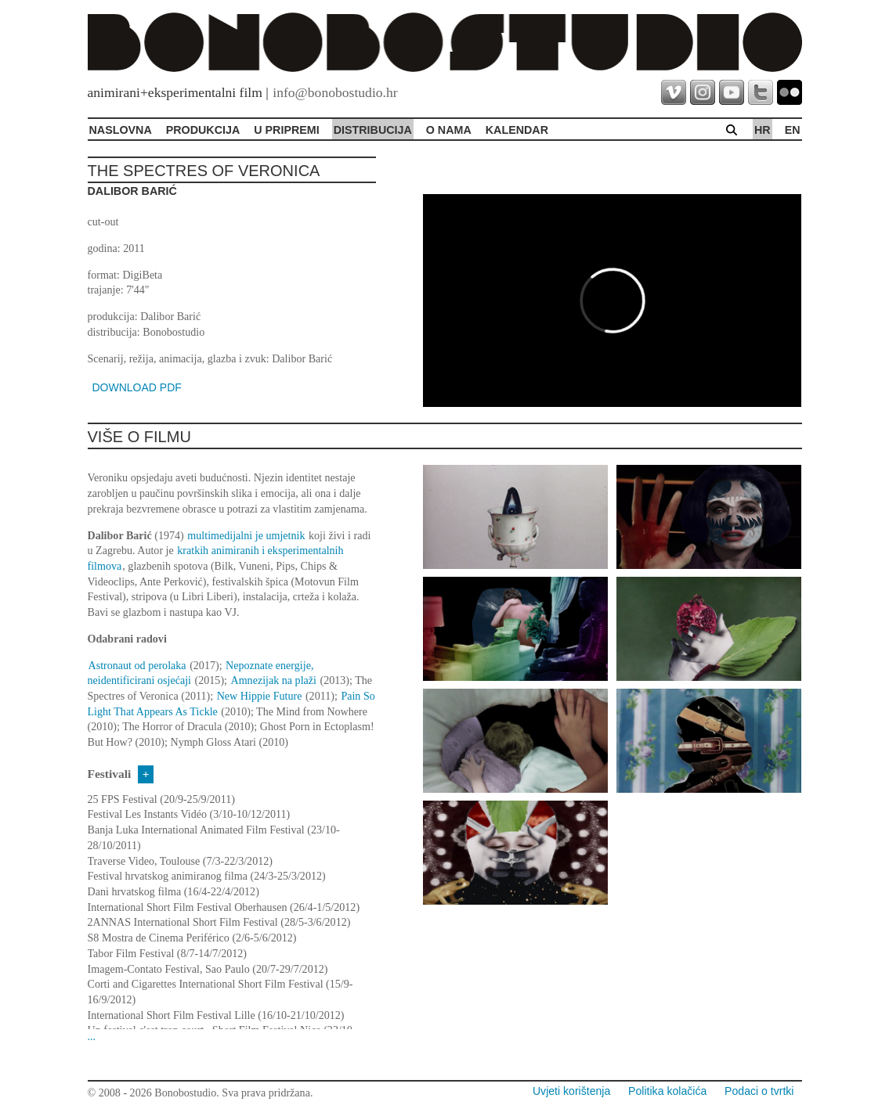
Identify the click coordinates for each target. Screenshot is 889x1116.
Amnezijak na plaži (273, 680)
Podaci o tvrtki (759, 1091)
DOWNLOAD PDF (137, 387)
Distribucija (373, 130)
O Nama (449, 130)
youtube (731, 92)
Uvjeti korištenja (571, 1091)
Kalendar (517, 130)
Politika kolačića (667, 1091)
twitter (760, 92)
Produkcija (203, 130)
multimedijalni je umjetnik (246, 535)
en (792, 130)
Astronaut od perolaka (137, 665)
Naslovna (120, 130)
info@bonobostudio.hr (335, 92)
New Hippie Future (259, 695)
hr (762, 130)
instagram (702, 92)
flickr (789, 92)
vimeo (673, 92)
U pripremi (286, 130)
